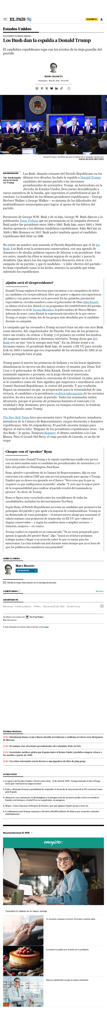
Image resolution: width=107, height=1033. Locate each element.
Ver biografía (26, 570)
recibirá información (68, 393)
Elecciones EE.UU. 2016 (53, 606)
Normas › (100, 591)
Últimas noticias (12, 731)
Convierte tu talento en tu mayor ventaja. (27, 911)
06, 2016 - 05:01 (59, 81)
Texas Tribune (29, 221)
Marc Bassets (53, 76)
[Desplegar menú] (5, 19)
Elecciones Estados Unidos (17, 36)
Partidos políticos (23, 606)
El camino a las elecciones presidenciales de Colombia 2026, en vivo (45, 746)
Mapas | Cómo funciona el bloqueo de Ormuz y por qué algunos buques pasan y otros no (46, 806)
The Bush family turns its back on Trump (12, 180)
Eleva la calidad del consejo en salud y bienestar (67, 980)
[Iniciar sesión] (101, 19)
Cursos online (53, 843)
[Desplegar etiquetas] (102, 606)
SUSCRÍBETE (92, 19)
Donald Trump (90, 177)
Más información (10, 620)
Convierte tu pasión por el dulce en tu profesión (67, 949)
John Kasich (90, 302)
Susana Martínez (43, 309)
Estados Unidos (17, 29)
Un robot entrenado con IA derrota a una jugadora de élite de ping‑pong (47, 761)
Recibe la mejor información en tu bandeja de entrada (31, 582)
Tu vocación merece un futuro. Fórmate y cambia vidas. (71, 919)
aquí (46, 627)
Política (37, 606)
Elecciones (8, 606)
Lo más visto (10, 774)
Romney (49, 433)
